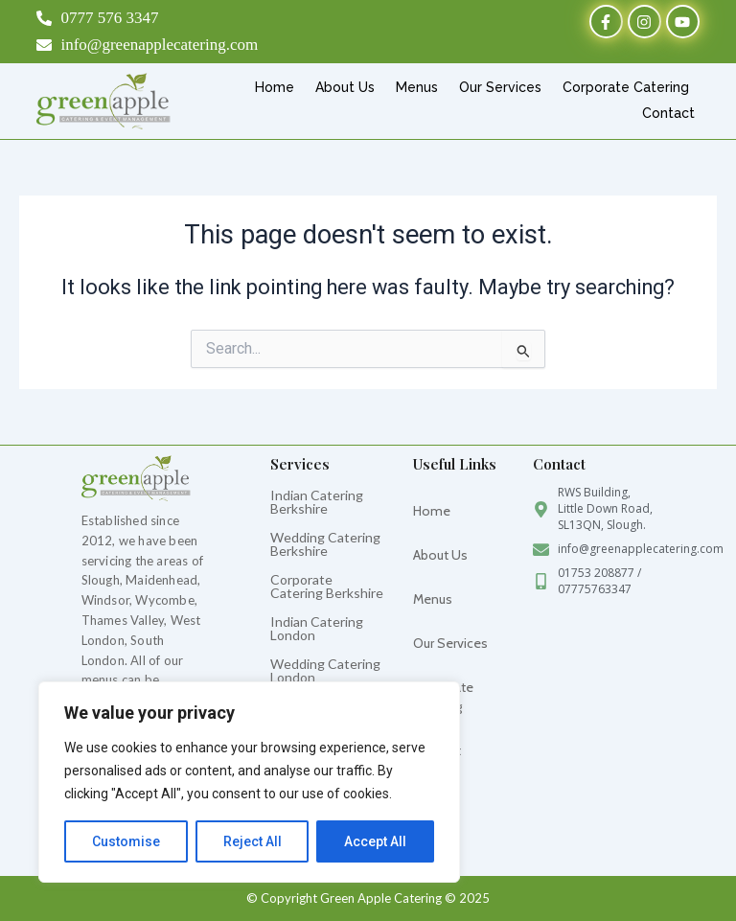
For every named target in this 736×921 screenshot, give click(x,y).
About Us (345, 87)
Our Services (500, 87)
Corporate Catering (626, 87)
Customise (126, 841)
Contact (668, 113)
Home (274, 87)
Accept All (375, 841)
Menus (417, 87)
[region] (249, 782)
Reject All (252, 841)
